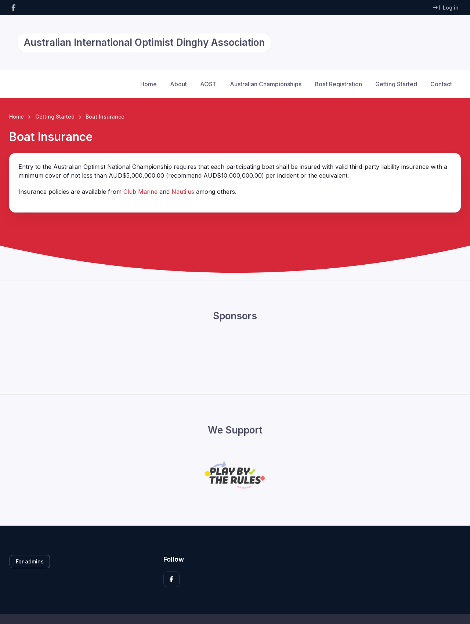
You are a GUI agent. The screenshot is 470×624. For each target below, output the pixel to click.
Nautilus (182, 191)
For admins (30, 561)
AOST (208, 84)
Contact (441, 84)
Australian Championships (265, 84)
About (178, 84)
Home (148, 84)
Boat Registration (338, 84)
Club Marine (140, 191)
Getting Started (396, 84)
